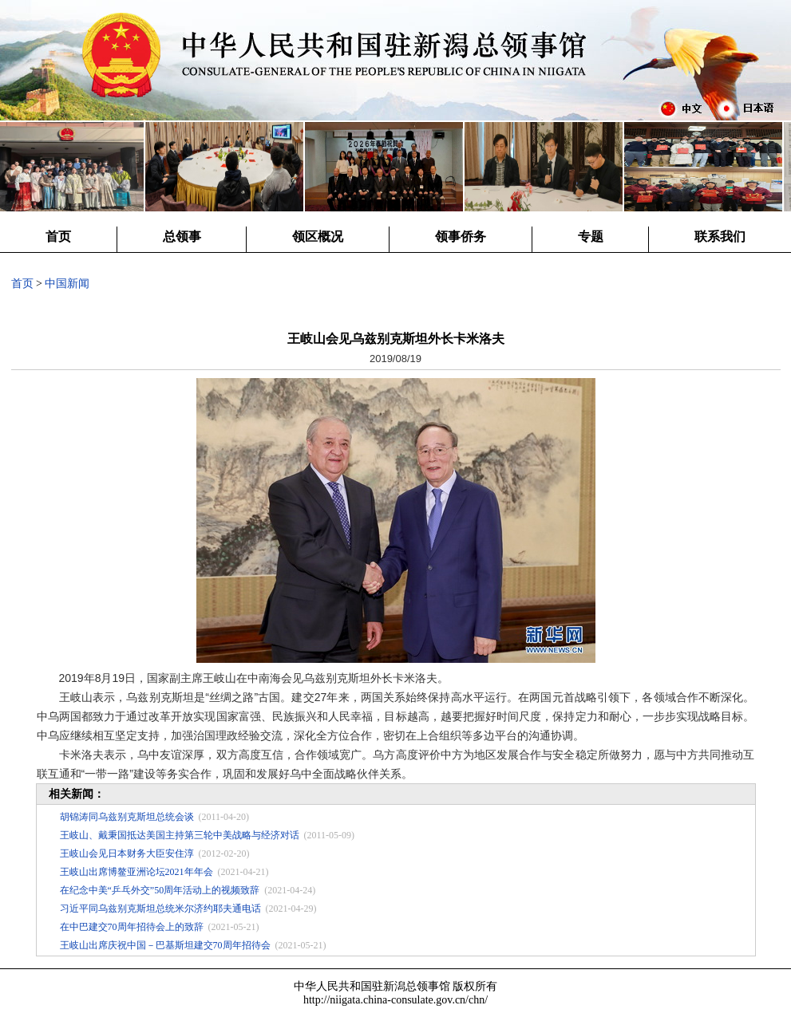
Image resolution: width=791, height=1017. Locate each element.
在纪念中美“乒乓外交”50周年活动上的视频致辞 (160, 890)
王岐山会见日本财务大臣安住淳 (127, 853)
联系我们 (720, 236)
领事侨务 (460, 236)
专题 (590, 236)
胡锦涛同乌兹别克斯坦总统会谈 (127, 816)
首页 (58, 236)
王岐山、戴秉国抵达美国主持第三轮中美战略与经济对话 (179, 835)
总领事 (182, 236)
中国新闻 (67, 284)
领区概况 (317, 236)
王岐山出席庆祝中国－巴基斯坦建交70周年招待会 (165, 945)
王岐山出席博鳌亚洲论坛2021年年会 (136, 871)
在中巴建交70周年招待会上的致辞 (132, 926)
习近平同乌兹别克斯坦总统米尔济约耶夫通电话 (160, 908)
